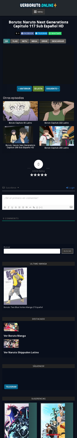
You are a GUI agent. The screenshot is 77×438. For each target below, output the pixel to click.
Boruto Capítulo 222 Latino (57, 123)
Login (70, 187)
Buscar (7, 247)
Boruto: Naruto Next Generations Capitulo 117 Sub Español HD (38, 23)
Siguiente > (52, 88)
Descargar (58, 41)
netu (24, 41)
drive (44, 41)
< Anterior (24, 88)
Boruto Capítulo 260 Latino (57, 148)
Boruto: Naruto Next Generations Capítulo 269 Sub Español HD (20, 146)
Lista (38, 88)
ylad (15, 41)
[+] (41, 207)
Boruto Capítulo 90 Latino (20, 123)
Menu (40, 11)
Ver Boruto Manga (15, 335)
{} (37, 207)
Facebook (27, 33)
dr (6, 41)
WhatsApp (55, 33)
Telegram (41, 33)
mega (34, 41)
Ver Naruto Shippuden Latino (21, 352)
